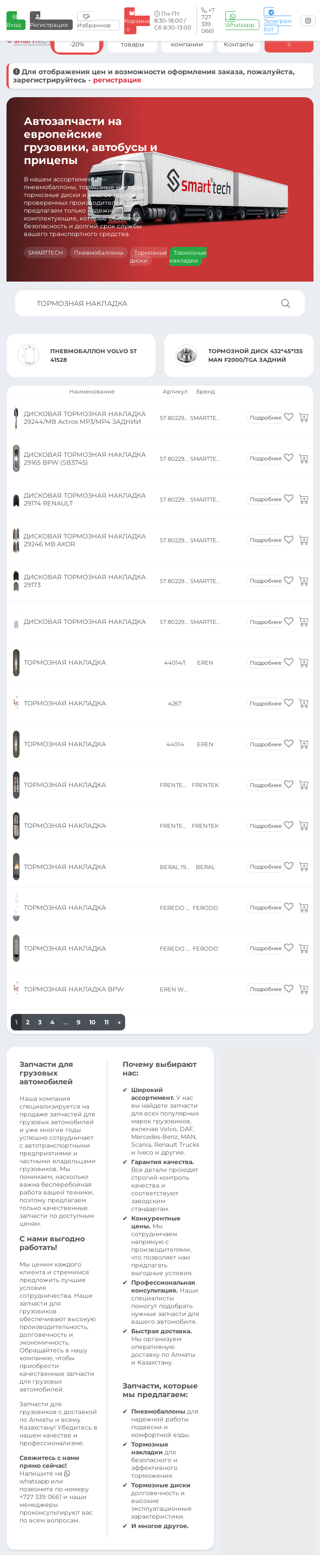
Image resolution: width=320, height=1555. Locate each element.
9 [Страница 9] (79, 807)
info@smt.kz (181, 1446)
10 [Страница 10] (92, 807)
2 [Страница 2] (27, 807)
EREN (205, 569)
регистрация (117, 80)
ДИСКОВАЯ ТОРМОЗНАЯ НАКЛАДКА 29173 (83, 516)
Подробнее (265, 410)
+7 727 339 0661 (109, 1446)
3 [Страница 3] (40, 807)
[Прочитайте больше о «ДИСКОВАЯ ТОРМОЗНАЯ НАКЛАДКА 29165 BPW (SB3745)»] (303, 437)
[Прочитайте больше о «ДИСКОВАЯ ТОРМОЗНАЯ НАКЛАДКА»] (303, 543)
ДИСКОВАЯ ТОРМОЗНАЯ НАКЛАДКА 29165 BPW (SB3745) (83, 437)
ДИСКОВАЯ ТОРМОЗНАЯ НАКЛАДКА (83, 543)
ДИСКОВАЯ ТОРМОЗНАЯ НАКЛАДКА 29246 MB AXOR (83, 490)
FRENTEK (205, 648)
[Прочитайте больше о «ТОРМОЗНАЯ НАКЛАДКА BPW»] (303, 781)
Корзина (137, 21)
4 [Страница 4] (52, 807)
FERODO (205, 728)
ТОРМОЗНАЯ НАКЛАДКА (63, 569)
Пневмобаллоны (98, 252)
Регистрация (49, 20)
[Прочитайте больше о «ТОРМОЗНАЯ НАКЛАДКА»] (303, 569)
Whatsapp (240, 20)
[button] (288, 411)
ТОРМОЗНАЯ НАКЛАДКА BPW (72, 781)
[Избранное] (98, 20)
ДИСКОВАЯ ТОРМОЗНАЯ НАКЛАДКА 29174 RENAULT (83, 463)
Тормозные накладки (188, 256)
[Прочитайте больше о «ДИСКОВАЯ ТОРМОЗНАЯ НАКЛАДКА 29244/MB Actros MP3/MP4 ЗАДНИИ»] (303, 410)
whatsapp (44, 1262)
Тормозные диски (148, 256)
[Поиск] (286, 303)
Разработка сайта (285, 1528)
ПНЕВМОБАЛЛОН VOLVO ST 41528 (93, 355)
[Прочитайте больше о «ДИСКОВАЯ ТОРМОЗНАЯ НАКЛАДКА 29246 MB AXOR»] (303, 490)
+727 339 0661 (40, 1282)
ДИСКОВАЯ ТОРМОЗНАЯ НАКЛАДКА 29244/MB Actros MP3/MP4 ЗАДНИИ (83, 410)
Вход (13, 20)
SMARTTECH (45, 252)
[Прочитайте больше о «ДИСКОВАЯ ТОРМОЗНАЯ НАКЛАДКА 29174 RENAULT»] (303, 463)
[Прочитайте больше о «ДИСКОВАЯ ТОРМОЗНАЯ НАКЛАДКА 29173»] (303, 516)
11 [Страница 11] (106, 807)
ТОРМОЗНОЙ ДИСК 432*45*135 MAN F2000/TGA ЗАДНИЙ (255, 355)
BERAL (205, 701)
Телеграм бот (277, 21)
